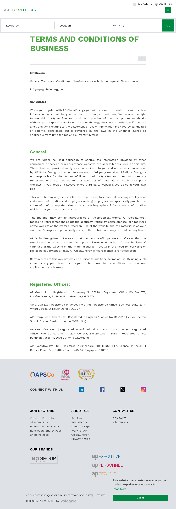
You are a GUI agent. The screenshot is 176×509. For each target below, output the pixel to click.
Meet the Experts (82, 426)
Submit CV (165, 3)
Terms (101, 495)
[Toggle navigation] (168, 10)
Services (76, 418)
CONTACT (119, 418)
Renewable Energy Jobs (46, 430)
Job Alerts (145, 3)
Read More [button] (119, 489)
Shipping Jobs (39, 434)
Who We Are (79, 422)
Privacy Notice (80, 438)
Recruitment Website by (51, 501)
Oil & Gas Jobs (39, 422)
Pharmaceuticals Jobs (45, 426)
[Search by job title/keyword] (27, 25)
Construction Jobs (42, 418)
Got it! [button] (140, 497)
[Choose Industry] (135, 25)
